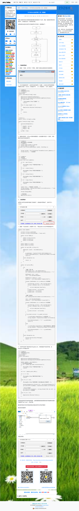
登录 (73, 2)
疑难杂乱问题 (61, 77)
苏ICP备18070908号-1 (39, 506)
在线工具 (61, 61)
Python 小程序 (62, 55)
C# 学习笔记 (25, 8)
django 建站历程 (62, 52)
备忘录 (60, 65)
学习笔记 (61, 68)
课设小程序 (61, 84)
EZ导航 (16, 2)
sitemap (43, 505)
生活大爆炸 (61, 74)
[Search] (56, 2)
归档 (21, 2)
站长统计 (47, 505)
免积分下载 (36, 2)
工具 (30, 2)
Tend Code (9, 84)
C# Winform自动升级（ (24, 487)
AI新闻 (60, 39)
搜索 (67, 2)
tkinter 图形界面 (62, 58)
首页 (19, 8)
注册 (76, 2)
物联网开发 (61, 71)
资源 (25, 2)
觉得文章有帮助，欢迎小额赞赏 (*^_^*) (36, 466)
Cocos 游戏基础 (62, 45)
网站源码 (8, 81)
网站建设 (61, 80)
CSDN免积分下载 (62, 49)
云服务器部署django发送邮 (48, 487)
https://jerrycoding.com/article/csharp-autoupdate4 (43, 460)
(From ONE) (67, 16)
